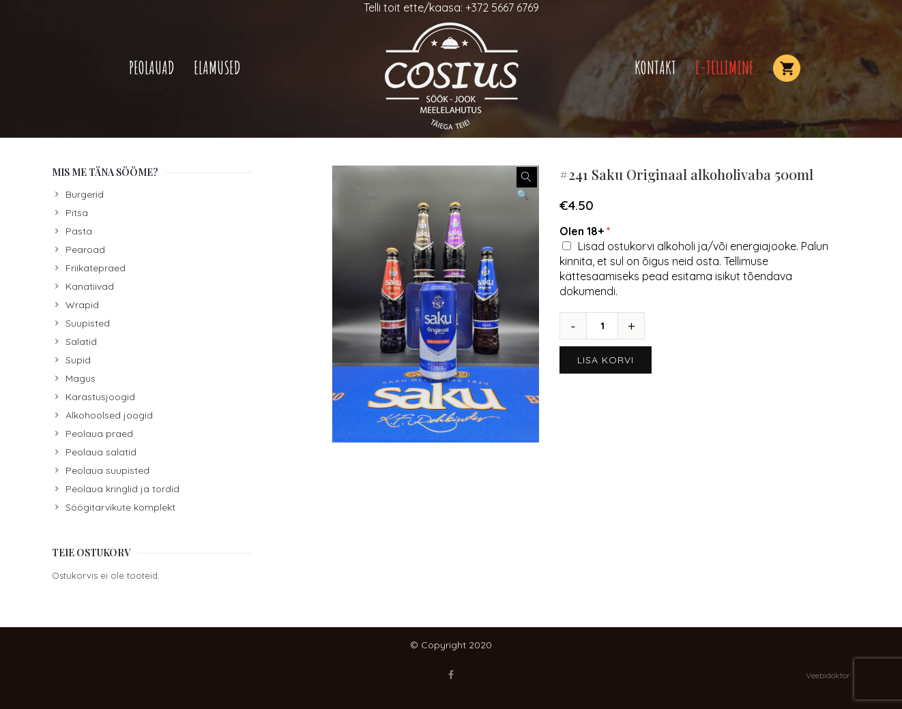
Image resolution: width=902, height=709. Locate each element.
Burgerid (85, 194)
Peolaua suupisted (107, 470)
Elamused (217, 67)
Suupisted (88, 323)
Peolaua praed (99, 433)
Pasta (79, 231)
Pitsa (77, 213)
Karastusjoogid (100, 397)
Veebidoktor (828, 675)
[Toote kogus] (607, 326)
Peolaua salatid (101, 452)
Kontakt (655, 67)
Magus (81, 378)
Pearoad (85, 249)
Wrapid (82, 305)
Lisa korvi (605, 360)
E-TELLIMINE (724, 67)
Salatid (81, 341)
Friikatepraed (96, 268)
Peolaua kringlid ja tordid (122, 489)
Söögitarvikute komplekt (120, 507)
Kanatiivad (90, 286)
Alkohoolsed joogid (109, 415)
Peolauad (152, 67)
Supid (78, 360)
